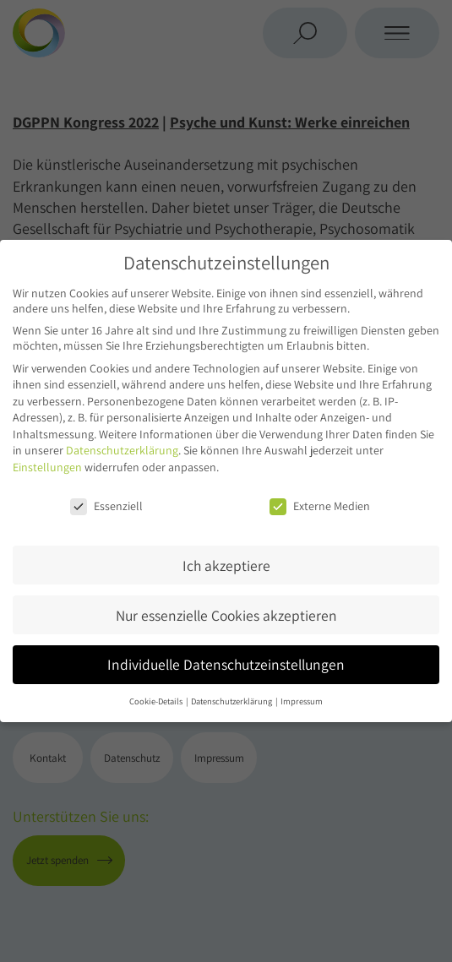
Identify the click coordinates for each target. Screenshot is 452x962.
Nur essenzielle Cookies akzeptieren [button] (226, 615)
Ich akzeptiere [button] (226, 565)
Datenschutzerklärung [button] (232, 701)
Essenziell (106, 506)
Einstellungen (47, 467)
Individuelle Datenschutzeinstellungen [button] (226, 664)
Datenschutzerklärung (122, 450)
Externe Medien (320, 506)
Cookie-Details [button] (156, 701)
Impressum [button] (301, 701)
